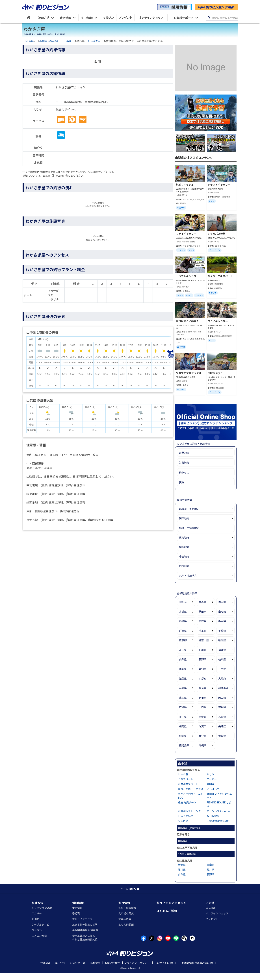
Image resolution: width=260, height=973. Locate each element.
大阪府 (222, 678)
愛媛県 (202, 716)
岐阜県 (222, 659)
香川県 (183, 716)
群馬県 (183, 630)
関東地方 (184, 518)
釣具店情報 (124, 919)
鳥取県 (183, 697)
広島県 (183, 707)
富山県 (183, 650)
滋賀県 (183, 678)
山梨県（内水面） (44, 34)
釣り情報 (124, 903)
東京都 (183, 640)
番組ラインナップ (82, 919)
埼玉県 (202, 630)
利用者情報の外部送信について (199, 963)
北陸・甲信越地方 (189, 528)
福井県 (222, 650)
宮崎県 (222, 736)
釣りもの (184, 472)
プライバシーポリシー (137, 963)
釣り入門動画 (126, 924)
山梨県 (27, 34)
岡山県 (222, 697)
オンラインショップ (217, 913)
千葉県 (222, 630)
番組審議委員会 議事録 (85, 930)
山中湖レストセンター (190, 811)
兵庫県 (183, 688)
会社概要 (45, 963)
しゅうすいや (185, 816)
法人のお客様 (39, 935)
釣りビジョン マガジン (171, 903)
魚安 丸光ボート (187, 802)
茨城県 (202, 621)
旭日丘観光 (213, 816)
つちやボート (185, 779)
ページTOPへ (130, 889)
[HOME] (28, 17)
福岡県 (183, 726)
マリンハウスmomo (218, 811)
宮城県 (183, 611)
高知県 (222, 716)
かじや (210, 774)
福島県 (183, 621)
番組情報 (78, 903)
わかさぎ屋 (94, 41)
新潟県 (222, 640)
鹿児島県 (184, 745)
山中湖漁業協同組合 (218, 821)
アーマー (212, 779)
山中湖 (61, 34)
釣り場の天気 (126, 913)
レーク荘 (183, 774)
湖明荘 (210, 784)
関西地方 (184, 547)
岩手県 (222, 602)
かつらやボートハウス (190, 789)
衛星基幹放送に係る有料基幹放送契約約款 (85, 937)
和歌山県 (223, 688)
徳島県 (222, 707)
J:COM (35, 919)
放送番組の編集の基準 (85, 924)
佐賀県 (202, 726)
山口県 (202, 707)
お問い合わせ (112, 963)
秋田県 (202, 611)
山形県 (222, 611)
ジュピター (184, 821)
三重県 (222, 669)
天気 (181, 482)
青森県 (202, 602)
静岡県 (183, 669)
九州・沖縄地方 (188, 575)
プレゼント (212, 919)
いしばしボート (215, 789)
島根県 (202, 697)
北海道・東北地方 (189, 508)
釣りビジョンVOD (42, 908)
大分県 (202, 736)
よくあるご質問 (167, 911)
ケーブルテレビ (40, 924)
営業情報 (184, 462)
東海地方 (184, 537)
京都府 (202, 678)
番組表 (76, 913)
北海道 (183, 602)
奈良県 (202, 688)
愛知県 (202, 669)
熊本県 (183, 736)
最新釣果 (184, 452)
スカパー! (37, 913)
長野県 (202, 659)
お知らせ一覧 (77, 963)
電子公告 (60, 963)
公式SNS (211, 908)
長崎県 (222, 726)
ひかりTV (37, 930)
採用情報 (95, 963)
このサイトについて (165, 963)
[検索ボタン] (209, 17)
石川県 (202, 650)
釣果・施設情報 (127, 908)
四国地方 (184, 566)
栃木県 (222, 621)
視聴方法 (37, 903)
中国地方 (184, 556)
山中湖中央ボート (188, 784)
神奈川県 (204, 640)
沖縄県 (202, 745)
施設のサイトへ (66, 109)
